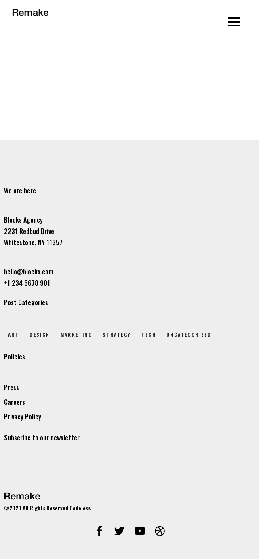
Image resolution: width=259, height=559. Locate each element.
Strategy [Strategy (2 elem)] (117, 334)
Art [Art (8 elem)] (13, 334)
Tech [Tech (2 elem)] (148, 334)
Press (11, 387)
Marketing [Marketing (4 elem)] (77, 334)
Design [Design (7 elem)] (39, 334)
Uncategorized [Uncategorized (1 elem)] (188, 334)
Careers (14, 402)
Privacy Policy (22, 416)
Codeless (80, 508)
